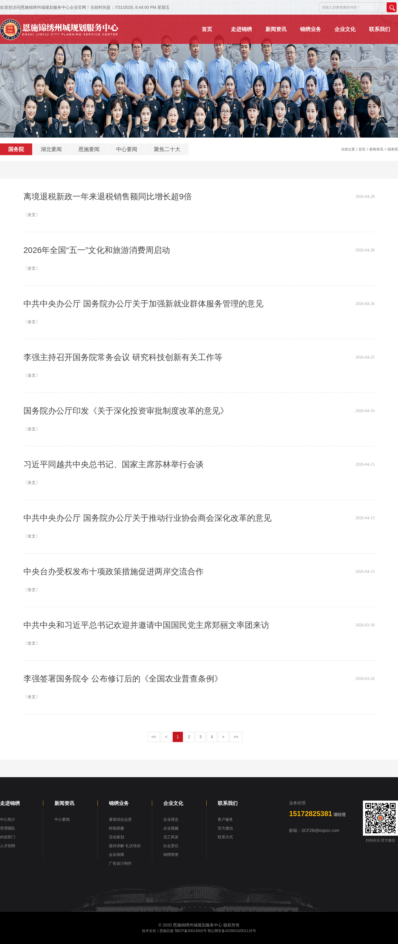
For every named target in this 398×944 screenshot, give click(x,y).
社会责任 (171, 846)
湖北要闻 (51, 149)
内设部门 (7, 837)
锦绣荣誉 (171, 854)
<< (153, 736)
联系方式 (225, 837)
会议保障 (116, 854)
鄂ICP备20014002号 (191, 931)
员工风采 (171, 837)
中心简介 (7, 819)
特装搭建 (116, 828)
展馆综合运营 (120, 819)
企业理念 (171, 819)
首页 (362, 149)
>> (236, 736)
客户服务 (225, 819)
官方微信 (225, 828)
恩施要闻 (89, 149)
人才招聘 (7, 846)
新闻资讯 (376, 149)
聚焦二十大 (167, 149)
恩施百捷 (166, 931)
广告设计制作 (120, 863)
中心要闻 (126, 149)
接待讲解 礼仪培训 (124, 846)
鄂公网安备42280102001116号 (231, 931)
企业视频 (171, 828)
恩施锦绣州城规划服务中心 (197, 925)
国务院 (16, 149)
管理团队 (7, 828)
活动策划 (116, 837)
